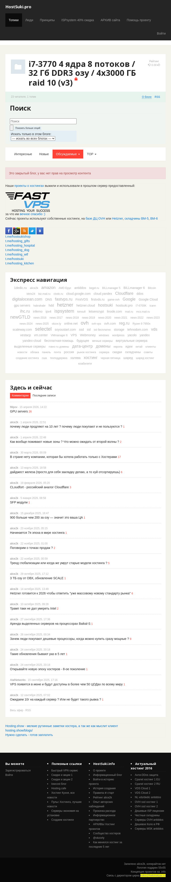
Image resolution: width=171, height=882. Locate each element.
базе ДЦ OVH (95, 218)
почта (57, 352)
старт (110, 792)
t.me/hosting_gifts (17, 241)
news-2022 (137, 317)
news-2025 (42, 323)
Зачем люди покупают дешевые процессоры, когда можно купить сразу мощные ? (69, 639)
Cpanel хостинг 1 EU (147, 779)
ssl (89, 329)
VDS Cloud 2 (142, 792)
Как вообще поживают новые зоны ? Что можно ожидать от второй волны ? (64, 441)
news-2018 (72, 317)
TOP (91, 154)
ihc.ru (25, 311)
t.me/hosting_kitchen (19, 263)
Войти (161, 33)
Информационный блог (107, 775)
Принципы (47, 20)
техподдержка (58, 358)
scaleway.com (22, 329)
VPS (74, 335)
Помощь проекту (139, 20)
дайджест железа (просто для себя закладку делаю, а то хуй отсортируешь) (65, 472)
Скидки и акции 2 (62, 779)
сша (44, 358)
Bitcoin (152, 288)
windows (104, 335)
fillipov (13, 407)
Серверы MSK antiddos (149, 828)
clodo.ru (58, 293)
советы (148, 352)
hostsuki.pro (124, 305)
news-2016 (40, 317)
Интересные (23, 154)
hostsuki (105, 305)
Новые (44, 154)
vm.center (41, 335)
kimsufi (81, 311)
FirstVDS (81, 299)
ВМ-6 (154, 218)
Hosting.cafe (58, 788)
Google (129, 299)
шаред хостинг (145, 358)
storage (119, 329)
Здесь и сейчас (31, 387)
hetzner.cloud (85, 305)
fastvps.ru (63, 299)
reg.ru (124, 323)
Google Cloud (148, 299)
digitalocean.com (27, 299)
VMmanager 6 (59, 335)
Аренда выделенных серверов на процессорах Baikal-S (50, 623)
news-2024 (26, 323)
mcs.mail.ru (143, 311)
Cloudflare (124, 293)
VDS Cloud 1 (142, 788)
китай (139, 346)
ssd (81, 329)
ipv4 (48, 311)
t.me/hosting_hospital (20, 245)
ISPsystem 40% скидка (77, 20)
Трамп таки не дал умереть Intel (33, 608)
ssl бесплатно (102, 329)
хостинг (91, 357)
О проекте (99, 770)
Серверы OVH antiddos (149, 819)
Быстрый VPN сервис (64, 770)
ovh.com (110, 323)
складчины (133, 352)
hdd (51, 305)
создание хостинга (27, 358)
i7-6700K (141, 305)
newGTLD (20, 317)
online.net (71, 323)
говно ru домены (59, 346)
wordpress (118, 335)
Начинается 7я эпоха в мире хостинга (37, 532)
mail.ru (129, 311)
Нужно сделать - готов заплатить (29, 735)
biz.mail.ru (44, 293)
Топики (14, 20)
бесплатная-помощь (58, 340)
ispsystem (64, 311)
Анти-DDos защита (146, 775)
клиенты (151, 346)
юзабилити (85, 363)
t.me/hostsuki (14, 259)
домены (103, 346)
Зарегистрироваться (18, 770)
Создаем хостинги (62, 819)
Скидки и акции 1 (62, 775)
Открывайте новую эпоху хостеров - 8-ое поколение (47, 669)
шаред (128, 358)
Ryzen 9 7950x (142, 323)
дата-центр (82, 346)
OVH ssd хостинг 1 (146, 802)
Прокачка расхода (104, 810)
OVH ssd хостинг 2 (146, 806)
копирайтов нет (156, 864)
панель (46, 352)
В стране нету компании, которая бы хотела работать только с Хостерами (63, 457)
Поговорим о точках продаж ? (31, 548)
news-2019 (88, 317)
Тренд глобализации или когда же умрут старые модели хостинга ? (58, 563)
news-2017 (56, 317)
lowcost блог (59, 783)
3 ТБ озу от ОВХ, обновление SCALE (36, 578)
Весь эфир (16, 710)
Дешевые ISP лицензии (149, 810)
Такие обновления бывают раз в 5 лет (37, 654)
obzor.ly (56, 323)
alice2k (34, 288)
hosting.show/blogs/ (19, 730)
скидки (117, 352)
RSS (157, 97)
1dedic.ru (20, 288)
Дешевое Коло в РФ (147, 824)
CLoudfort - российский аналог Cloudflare (39, 487)
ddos (139, 293)
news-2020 (104, 317)
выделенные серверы (30, 346)
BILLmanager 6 (134, 288)
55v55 (162, 867)
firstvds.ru (98, 299)
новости (22, 352)
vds (154, 329)
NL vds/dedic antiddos (148, 797)
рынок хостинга (86, 352)
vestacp (25, 335)
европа (118, 346)
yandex (145, 335)
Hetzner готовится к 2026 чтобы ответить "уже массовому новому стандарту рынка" (70, 593)
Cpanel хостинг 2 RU (147, 783)
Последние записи (44, 395)
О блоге (146, 97)
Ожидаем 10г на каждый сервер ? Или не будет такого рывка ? (55, 699)
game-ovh (114, 299)
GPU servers (19, 411)
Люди (29, 20)
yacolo (132, 335)
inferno (38, 311)
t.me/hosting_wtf (16, 254)
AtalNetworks (18, 680)
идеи (128, 346)
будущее (83, 340)
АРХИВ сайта (110, 20)
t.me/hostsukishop (18, 236)
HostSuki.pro (18, 6)
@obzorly (98, 837)
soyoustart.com (65, 329)
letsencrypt (96, 311)
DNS (48, 299)
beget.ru (94, 288)
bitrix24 (30, 293)
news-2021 (120, 317)
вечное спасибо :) (32, 214)
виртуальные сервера (131, 340)
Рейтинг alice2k (102, 797)
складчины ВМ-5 (137, 218)
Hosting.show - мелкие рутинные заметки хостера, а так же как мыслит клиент (61, 726)
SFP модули (19, 502)
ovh (84, 323)
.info (163, 871)
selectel (43, 329)
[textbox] (43, 121)
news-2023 (153, 317)
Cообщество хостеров (106, 833)
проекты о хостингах (29, 186)
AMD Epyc (65, 288)
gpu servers (22, 305)
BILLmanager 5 (111, 288)
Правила (98, 792)
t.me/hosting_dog (17, 250)
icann (152, 305)
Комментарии (20, 395)
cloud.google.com (78, 293)
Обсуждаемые (68, 154)
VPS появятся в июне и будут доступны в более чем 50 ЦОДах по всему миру (66, 684)
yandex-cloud (31, 340)
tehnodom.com (137, 329)
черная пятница (110, 358)
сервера (104, 352)
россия (69, 352)
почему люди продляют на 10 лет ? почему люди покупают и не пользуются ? (66, 426)
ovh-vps (96, 323)
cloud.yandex (103, 293)
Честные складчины (147, 815)
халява (75, 358)
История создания (104, 788)
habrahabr (39, 305)
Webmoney (88, 335)
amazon (48, 287)
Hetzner (117, 218)
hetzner (65, 305)
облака (34, 352)
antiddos (80, 288)
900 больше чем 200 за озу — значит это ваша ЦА (46, 517)
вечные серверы (102, 340)
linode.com (114, 311)
